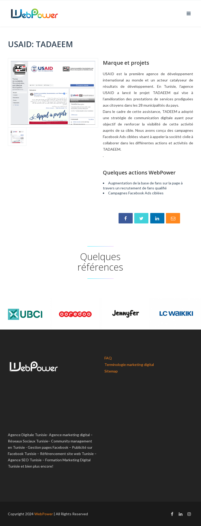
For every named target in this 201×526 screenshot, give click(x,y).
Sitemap (111, 371)
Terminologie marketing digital (129, 364)
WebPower (43, 514)
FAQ (108, 358)
